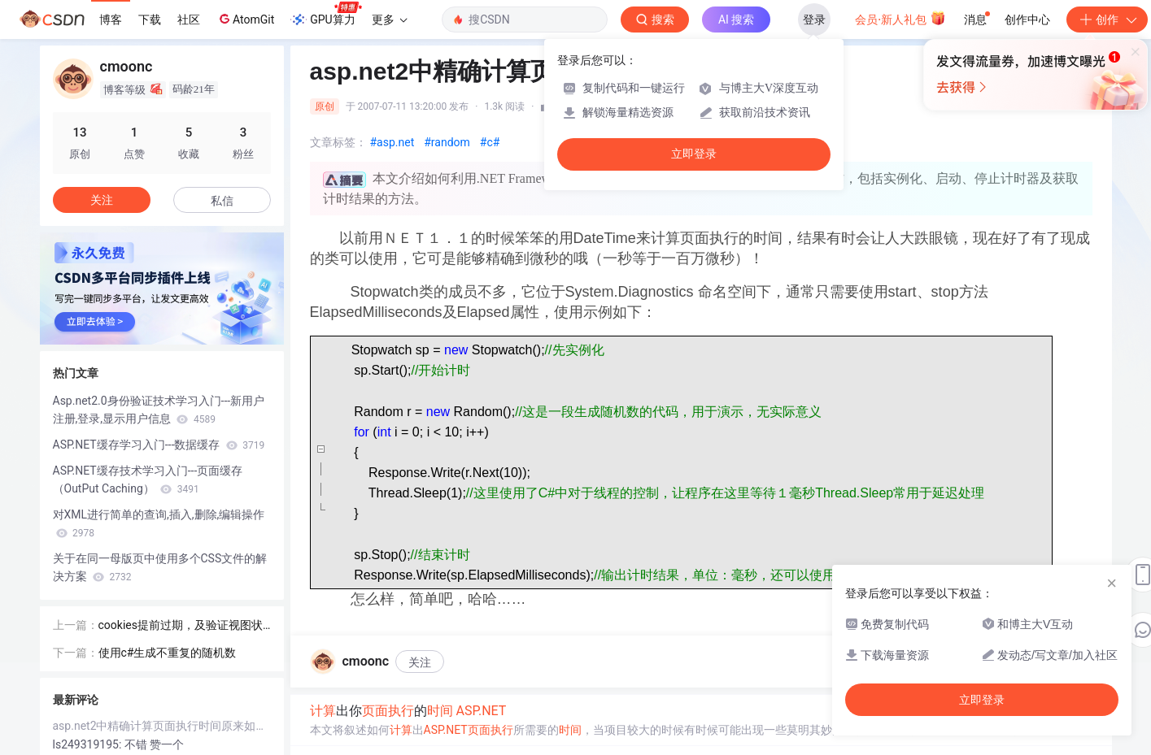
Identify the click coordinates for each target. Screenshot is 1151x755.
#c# (490, 142)
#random (447, 142)
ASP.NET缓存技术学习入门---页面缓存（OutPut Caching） (148, 479)
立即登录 (694, 154)
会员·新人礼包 (900, 18)
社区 (188, 19)
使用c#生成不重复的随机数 (167, 652)
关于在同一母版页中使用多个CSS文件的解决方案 (160, 567)
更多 (390, 19)
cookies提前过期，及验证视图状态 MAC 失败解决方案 (180, 626)
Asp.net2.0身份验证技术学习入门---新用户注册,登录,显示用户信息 (159, 409)
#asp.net (392, 142)
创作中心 (1027, 19)
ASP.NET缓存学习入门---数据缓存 (159, 444)
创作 (1107, 19)
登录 (814, 19)
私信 (222, 200)
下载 (149, 19)
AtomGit (245, 19)
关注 (419, 662)
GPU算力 (325, 15)
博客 (110, 19)
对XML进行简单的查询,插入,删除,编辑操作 (159, 523)
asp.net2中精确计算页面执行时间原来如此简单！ (162, 725)
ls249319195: (88, 744)
